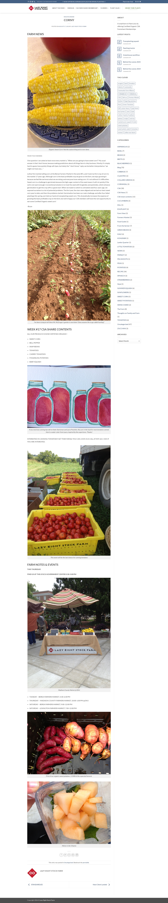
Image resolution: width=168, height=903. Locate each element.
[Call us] (34, 1)
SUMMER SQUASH (124, 288)
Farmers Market (123, 217)
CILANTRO (121, 176)
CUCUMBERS (122, 201)
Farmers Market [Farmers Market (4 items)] (134, 97)
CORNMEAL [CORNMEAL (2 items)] (133, 94)
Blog (119, 167)
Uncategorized (69, 16)
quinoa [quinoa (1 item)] (120, 118)
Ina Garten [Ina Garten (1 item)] (121, 111)
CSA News (121, 192)
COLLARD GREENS (124, 180)
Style (119, 284)
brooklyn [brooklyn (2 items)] (132, 83)
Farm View (121, 213)
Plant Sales (115, 8)
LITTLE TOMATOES (124, 247)
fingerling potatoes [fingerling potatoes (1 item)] (130, 101)
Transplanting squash (131, 41)
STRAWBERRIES (123, 280)
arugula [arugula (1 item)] (120, 83)
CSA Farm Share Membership (87, 8)
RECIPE (120, 271)
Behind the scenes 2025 (132, 62)
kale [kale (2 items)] (132, 111)
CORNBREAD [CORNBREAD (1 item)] (122, 94)
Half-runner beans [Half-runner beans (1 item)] (123, 108)
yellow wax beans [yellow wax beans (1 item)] (130, 132)
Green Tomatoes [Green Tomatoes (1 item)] (128, 104)
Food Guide (121, 222)
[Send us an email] (32, 1)
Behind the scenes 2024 (132, 69)
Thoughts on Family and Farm (128, 313)
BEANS (120, 155)
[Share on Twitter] (65, 855)
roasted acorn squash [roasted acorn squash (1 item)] (124, 122)
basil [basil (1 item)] (126, 83)
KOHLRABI (121, 238)
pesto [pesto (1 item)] (126, 115)
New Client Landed (102, 884)
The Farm (120, 309)
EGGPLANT (121, 209)
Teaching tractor (129, 48)
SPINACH (121, 276)
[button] (138, 1)
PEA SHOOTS (122, 259)
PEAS (119, 263)
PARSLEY (120, 255)
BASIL (119, 151)
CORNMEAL (122, 184)
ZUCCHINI (121, 328)
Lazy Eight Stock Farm (78, 26)
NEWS (119, 251)
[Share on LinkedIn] (77, 855)
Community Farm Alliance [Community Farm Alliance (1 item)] (126, 90)
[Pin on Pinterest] (73, 855)
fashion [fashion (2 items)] (120, 101)
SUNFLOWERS (123, 292)
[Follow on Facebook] (28, 1)
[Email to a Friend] (69, 855)
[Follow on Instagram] (30, 1)
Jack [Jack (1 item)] (128, 111)
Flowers (105, 8)
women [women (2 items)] (120, 132)
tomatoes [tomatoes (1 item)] (135, 129)
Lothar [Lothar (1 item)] (120, 115)
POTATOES (121, 267)
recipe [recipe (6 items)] (126, 118)
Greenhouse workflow (131, 55)
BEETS (119, 159)
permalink (86, 862)
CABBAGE (121, 172)
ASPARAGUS (122, 147)
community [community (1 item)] (128, 87)
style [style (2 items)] (134, 122)
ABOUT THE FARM (59, 8)
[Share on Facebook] (61, 855)
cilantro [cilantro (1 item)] (120, 87)
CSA (119, 188)
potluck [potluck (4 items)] (131, 115)
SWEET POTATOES (124, 301)
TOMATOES (121, 320)
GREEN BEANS (123, 230)
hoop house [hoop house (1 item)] (134, 108)
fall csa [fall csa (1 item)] (125, 97)
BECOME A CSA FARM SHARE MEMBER (47, 1)
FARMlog (71, 8)
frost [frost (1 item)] (119, 104)
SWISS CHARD (123, 305)
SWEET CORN (122, 296)
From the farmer (123, 226)
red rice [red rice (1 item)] (132, 118)
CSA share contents (124, 197)
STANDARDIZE (35, 884)
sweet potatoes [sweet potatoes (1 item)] (123, 125)
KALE (119, 234)
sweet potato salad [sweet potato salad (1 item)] (124, 129)
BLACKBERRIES (123, 163)
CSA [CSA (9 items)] (119, 97)
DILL (119, 205)
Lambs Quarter (123, 242)
